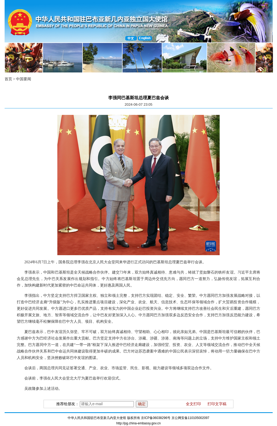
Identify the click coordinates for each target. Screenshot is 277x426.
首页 (8, 79)
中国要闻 (23, 79)
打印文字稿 (216, 404)
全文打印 (193, 404)
